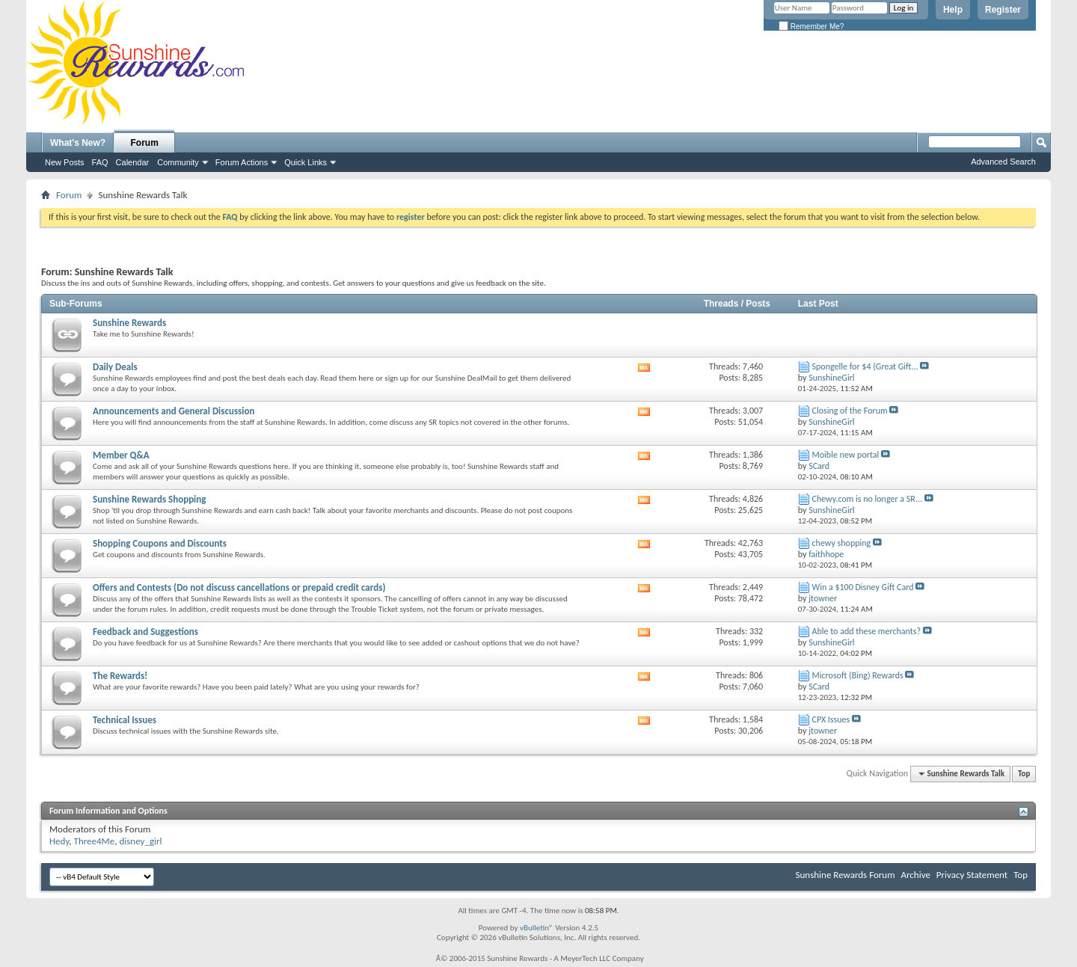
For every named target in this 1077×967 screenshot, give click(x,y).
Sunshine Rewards (129, 322)
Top (1024, 774)
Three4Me (94, 841)
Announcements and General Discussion (173, 411)
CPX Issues (831, 719)
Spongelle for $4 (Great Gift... (865, 366)
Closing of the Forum (850, 410)
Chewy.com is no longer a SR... (867, 499)
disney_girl (140, 841)
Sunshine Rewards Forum (845, 874)
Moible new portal (846, 454)
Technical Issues (124, 719)
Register (1003, 9)
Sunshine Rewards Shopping (149, 499)
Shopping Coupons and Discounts (160, 543)
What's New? (77, 143)
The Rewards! (120, 675)
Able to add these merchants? (866, 631)
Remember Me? (811, 26)
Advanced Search (1003, 161)
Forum (145, 143)
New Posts (65, 162)
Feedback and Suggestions (145, 631)
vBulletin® (536, 928)
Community (178, 162)
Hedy (59, 841)
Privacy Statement (971, 874)
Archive (915, 874)
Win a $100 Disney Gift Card (863, 587)
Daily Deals (115, 366)
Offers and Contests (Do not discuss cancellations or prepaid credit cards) (239, 587)
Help (953, 9)
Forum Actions (241, 162)
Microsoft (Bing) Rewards (857, 675)
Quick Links (305, 162)
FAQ (100, 162)
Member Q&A (121, 455)
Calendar (133, 162)
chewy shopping (841, 543)
